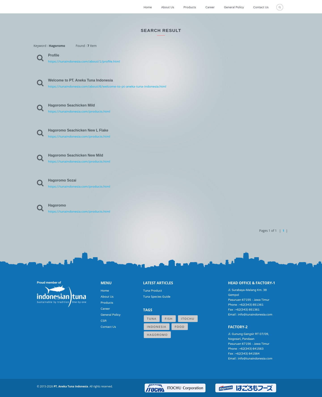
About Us (167, 7)
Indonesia (156, 327)
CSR (103, 321)
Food (179, 327)
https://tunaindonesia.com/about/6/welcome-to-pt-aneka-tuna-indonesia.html (107, 86)
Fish (169, 319)
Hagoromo (157, 335)
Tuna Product (152, 291)
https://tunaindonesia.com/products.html (79, 111)
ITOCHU (188, 319)
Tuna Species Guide (156, 297)
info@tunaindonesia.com (255, 314)
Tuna (152, 319)
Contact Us (261, 7)
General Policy (234, 7)
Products (190, 7)
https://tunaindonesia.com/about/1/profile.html (84, 61)
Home (148, 7)
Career (210, 7)
